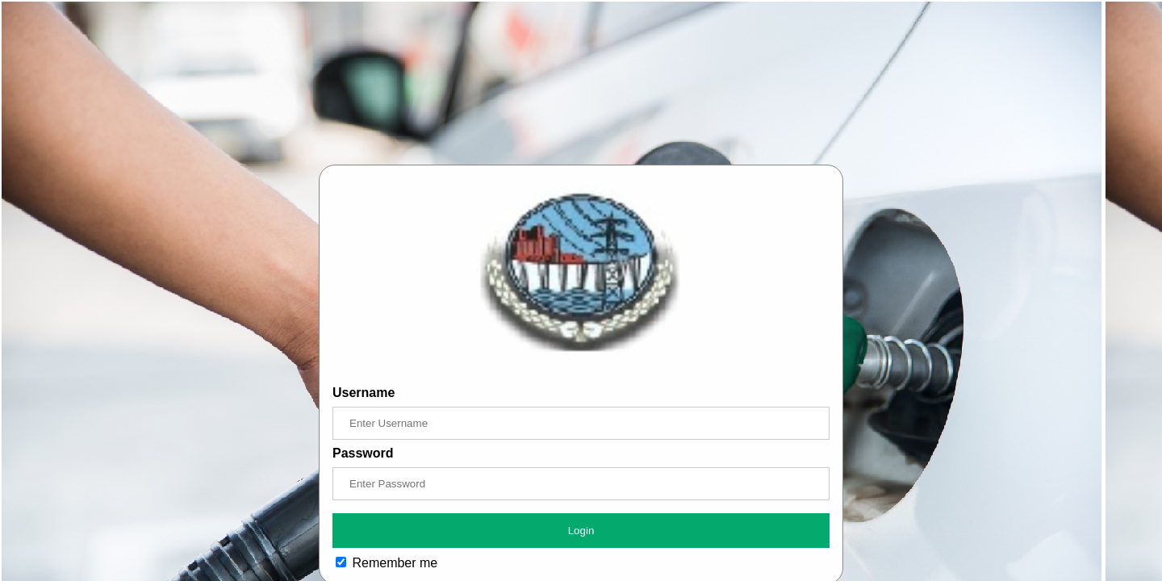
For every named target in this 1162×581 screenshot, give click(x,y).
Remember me (386, 563)
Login (581, 531)
